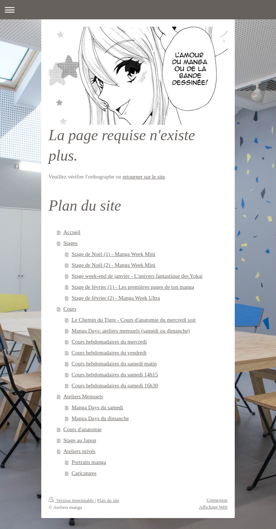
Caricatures (84, 473)
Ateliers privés (80, 451)
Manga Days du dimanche (100, 418)
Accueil (72, 232)
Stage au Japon (80, 440)
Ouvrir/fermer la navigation (138, 10)
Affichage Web (213, 507)
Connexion (217, 500)
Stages (71, 243)
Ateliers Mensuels (83, 396)
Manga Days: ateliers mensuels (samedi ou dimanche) (131, 331)
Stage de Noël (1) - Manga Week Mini (114, 254)
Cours (70, 309)
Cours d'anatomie (83, 429)
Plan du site (108, 500)
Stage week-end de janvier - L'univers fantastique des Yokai (137, 276)
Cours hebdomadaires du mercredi (109, 342)
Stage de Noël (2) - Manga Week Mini (114, 265)
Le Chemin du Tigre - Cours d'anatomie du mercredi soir (134, 320)
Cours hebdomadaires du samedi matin (114, 364)
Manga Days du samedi (97, 407)
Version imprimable (72, 500)
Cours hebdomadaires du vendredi (109, 353)
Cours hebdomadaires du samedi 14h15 (115, 374)
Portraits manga (89, 462)
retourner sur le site (144, 177)
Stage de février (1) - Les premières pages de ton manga (133, 287)
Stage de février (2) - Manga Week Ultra (116, 298)
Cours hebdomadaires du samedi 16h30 (115, 385)
